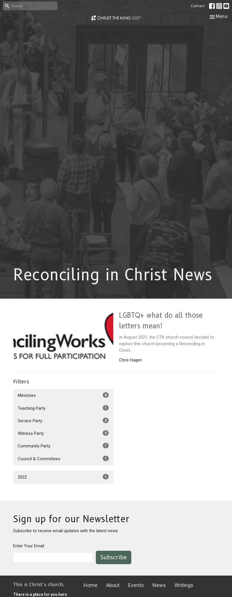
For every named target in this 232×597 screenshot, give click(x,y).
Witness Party (63, 433)
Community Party (63, 446)
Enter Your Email (28, 545)
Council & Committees (63, 458)
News (159, 585)
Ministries (63, 395)
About (113, 585)
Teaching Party (63, 408)
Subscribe (113, 557)
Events (136, 585)
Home (91, 585)
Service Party (63, 420)
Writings (184, 585)
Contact (198, 5)
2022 (63, 477)
